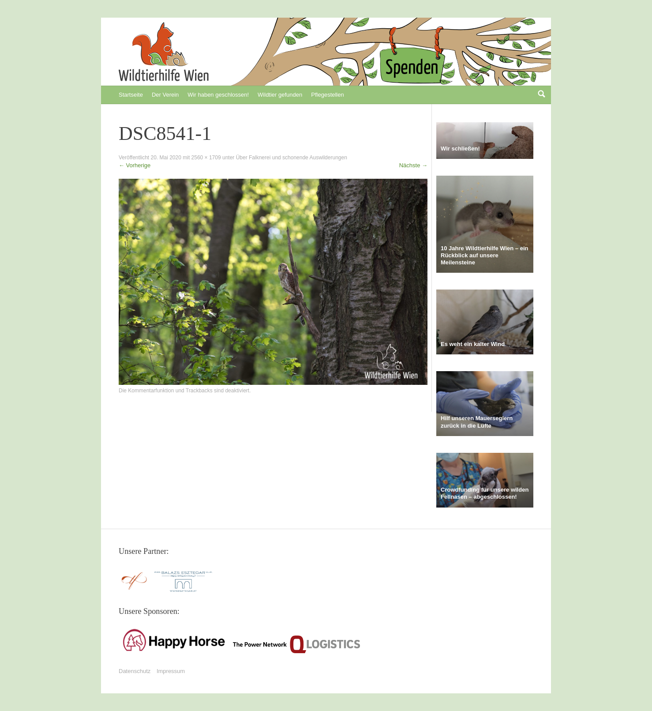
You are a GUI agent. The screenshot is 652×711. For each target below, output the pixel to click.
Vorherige (134, 165)
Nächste (413, 165)
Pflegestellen (327, 94)
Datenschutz (134, 671)
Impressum (171, 671)
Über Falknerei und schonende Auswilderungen (291, 157)
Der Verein (165, 94)
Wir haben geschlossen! (218, 94)
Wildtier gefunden (280, 94)
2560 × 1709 (206, 157)
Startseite (131, 94)
